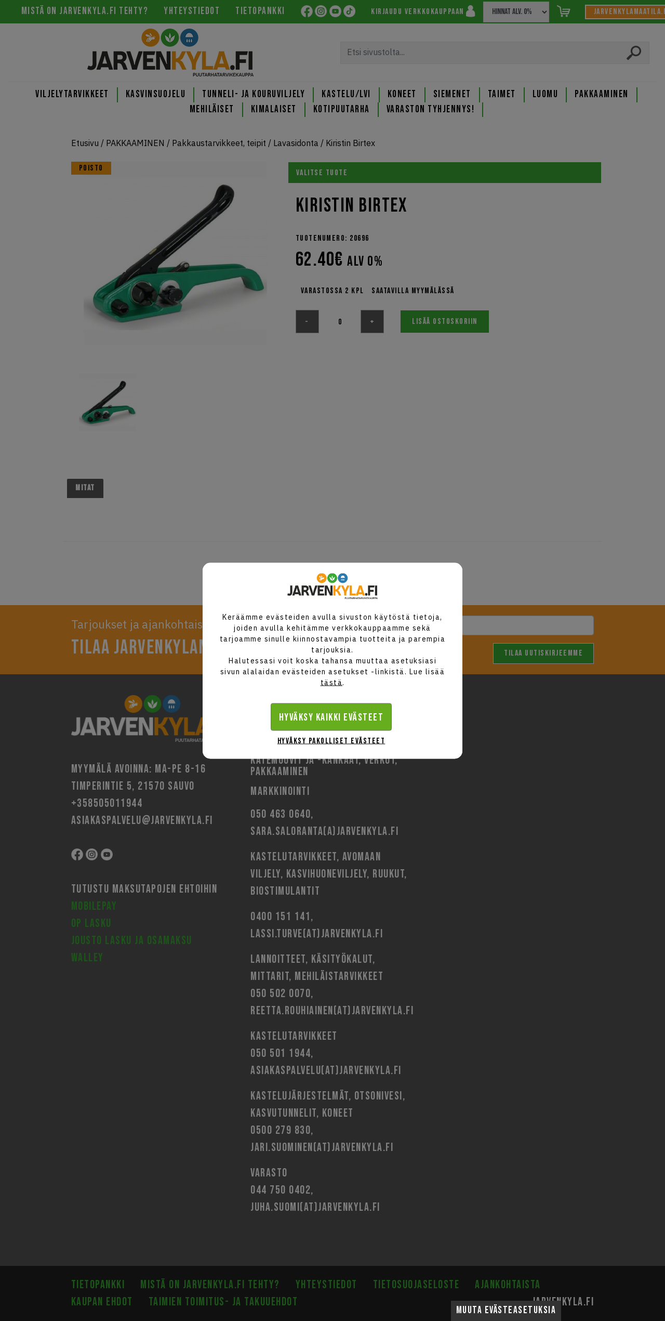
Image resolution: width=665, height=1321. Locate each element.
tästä (332, 682)
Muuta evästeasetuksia (506, 1310)
